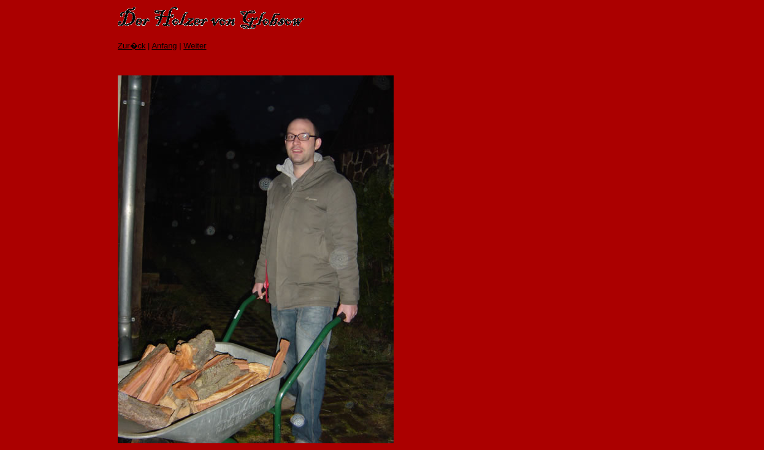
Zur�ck (132, 45)
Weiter (194, 45)
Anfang (164, 45)
